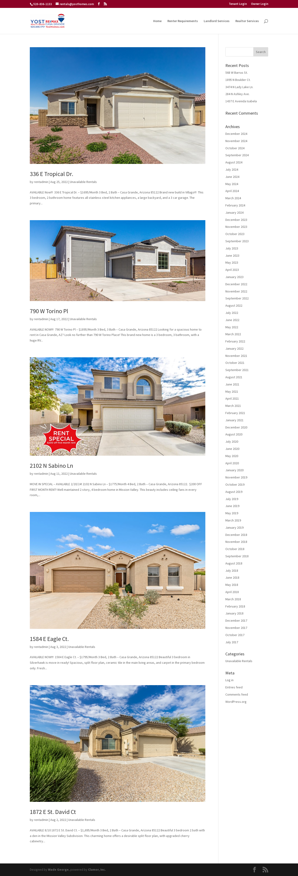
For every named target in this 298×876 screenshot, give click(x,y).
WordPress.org (236, 702)
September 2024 (237, 155)
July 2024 (231, 169)
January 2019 (234, 527)
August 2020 (233, 434)
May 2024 (231, 184)
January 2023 (234, 277)
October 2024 (234, 148)
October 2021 (234, 363)
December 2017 (236, 620)
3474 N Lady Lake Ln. (239, 87)
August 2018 (233, 563)
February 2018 (235, 606)
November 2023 (236, 227)
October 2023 (234, 234)
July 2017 (231, 642)
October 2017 (234, 635)
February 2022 (235, 341)
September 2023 (237, 241)
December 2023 (236, 220)
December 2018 (236, 535)
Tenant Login (238, 4)
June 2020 (232, 449)
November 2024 (236, 141)
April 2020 (232, 463)
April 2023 (232, 270)
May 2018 (231, 585)
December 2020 (236, 427)
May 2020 (231, 456)
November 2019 (236, 477)
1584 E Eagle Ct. (49, 639)
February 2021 (235, 413)
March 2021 (233, 406)
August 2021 (233, 377)
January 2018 (234, 613)
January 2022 (234, 348)
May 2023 (231, 262)
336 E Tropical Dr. (51, 174)
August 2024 (233, 162)
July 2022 (231, 313)
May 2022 (231, 327)
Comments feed (236, 694)
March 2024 (233, 198)
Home (157, 21)
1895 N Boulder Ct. (238, 80)
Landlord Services (217, 21)
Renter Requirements (182, 21)
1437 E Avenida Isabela (241, 101)
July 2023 (231, 248)
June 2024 (232, 177)
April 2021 (232, 398)
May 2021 (231, 391)
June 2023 (232, 255)
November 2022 (236, 291)
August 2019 (233, 492)
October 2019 (234, 484)
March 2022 (233, 334)
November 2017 (236, 628)
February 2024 (235, 205)
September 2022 (237, 298)
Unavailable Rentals (83, 182)
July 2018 (231, 570)
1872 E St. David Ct (53, 812)
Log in (229, 680)
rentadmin (41, 182)
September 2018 (237, 556)
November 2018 (236, 542)
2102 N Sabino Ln (51, 465)
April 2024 (232, 191)
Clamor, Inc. (97, 869)
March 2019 (233, 520)
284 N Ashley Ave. (237, 94)
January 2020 (234, 470)
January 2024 (234, 212)
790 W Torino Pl (49, 311)
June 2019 (232, 506)
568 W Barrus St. (236, 72)
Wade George (58, 869)
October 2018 (234, 549)
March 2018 (233, 599)
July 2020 (231, 441)
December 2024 (236, 134)
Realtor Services (247, 21)
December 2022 (236, 284)
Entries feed (234, 687)
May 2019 (231, 513)
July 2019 (231, 499)
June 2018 (232, 577)
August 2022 (233, 305)
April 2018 (232, 592)
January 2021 (234, 420)
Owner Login (259, 4)
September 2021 (237, 370)
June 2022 (232, 320)
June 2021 (232, 384)
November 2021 (236, 356)
